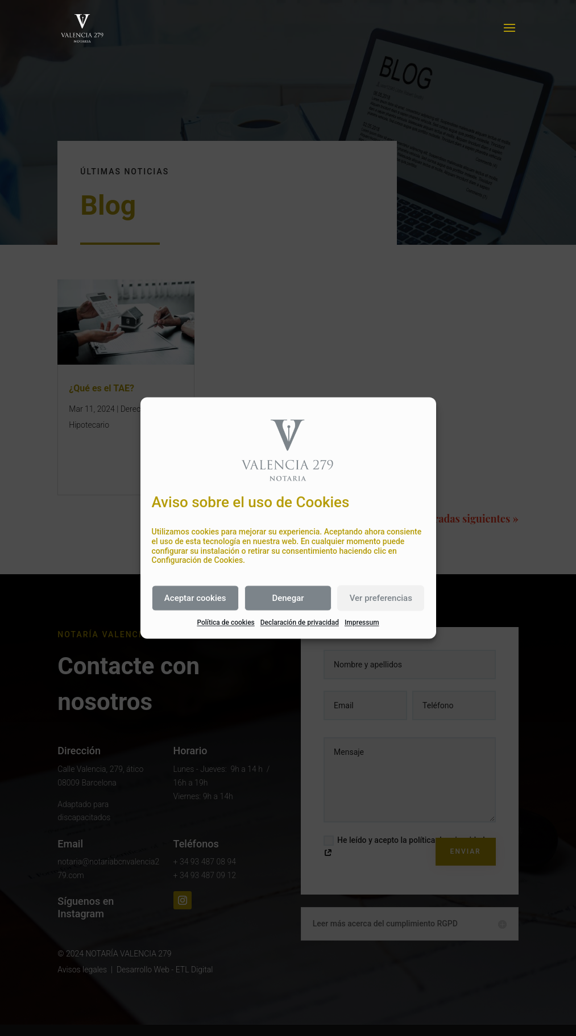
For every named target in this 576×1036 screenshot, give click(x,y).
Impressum (362, 623)
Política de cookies (225, 623)
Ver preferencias (381, 598)
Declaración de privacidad (299, 623)
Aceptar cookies (195, 598)
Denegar (288, 598)
